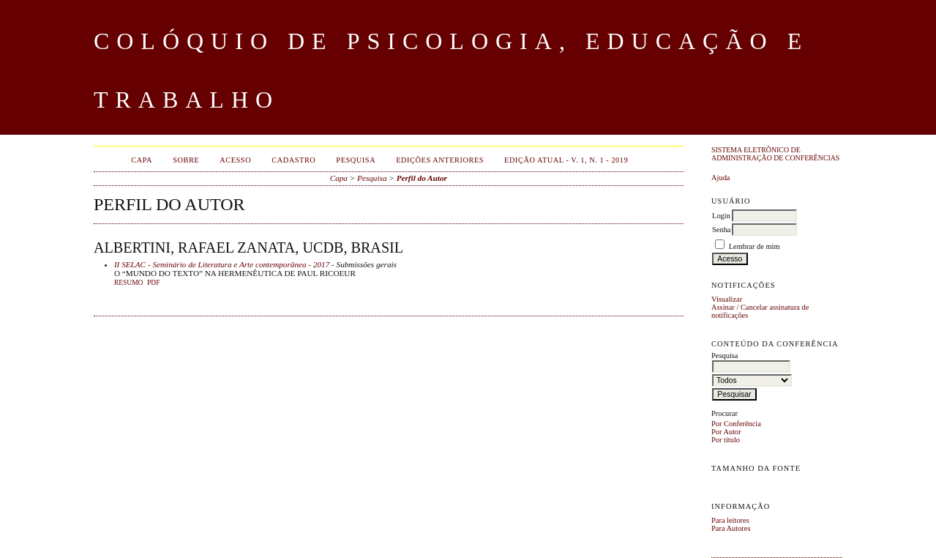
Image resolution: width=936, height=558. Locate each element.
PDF (153, 282)
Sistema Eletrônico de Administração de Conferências (775, 154)
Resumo (128, 282)
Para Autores (730, 528)
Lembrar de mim (754, 246)
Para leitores (730, 520)
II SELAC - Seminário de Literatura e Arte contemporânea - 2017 (221, 264)
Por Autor (726, 432)
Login (721, 216)
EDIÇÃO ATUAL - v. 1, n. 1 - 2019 (566, 160)
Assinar (723, 307)
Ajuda (720, 178)
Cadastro (293, 160)
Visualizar (726, 299)
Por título (725, 440)
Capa (141, 160)
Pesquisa (355, 160)
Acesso (235, 160)
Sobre (186, 160)
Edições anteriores (440, 160)
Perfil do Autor (422, 178)
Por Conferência (736, 424)
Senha (721, 230)
